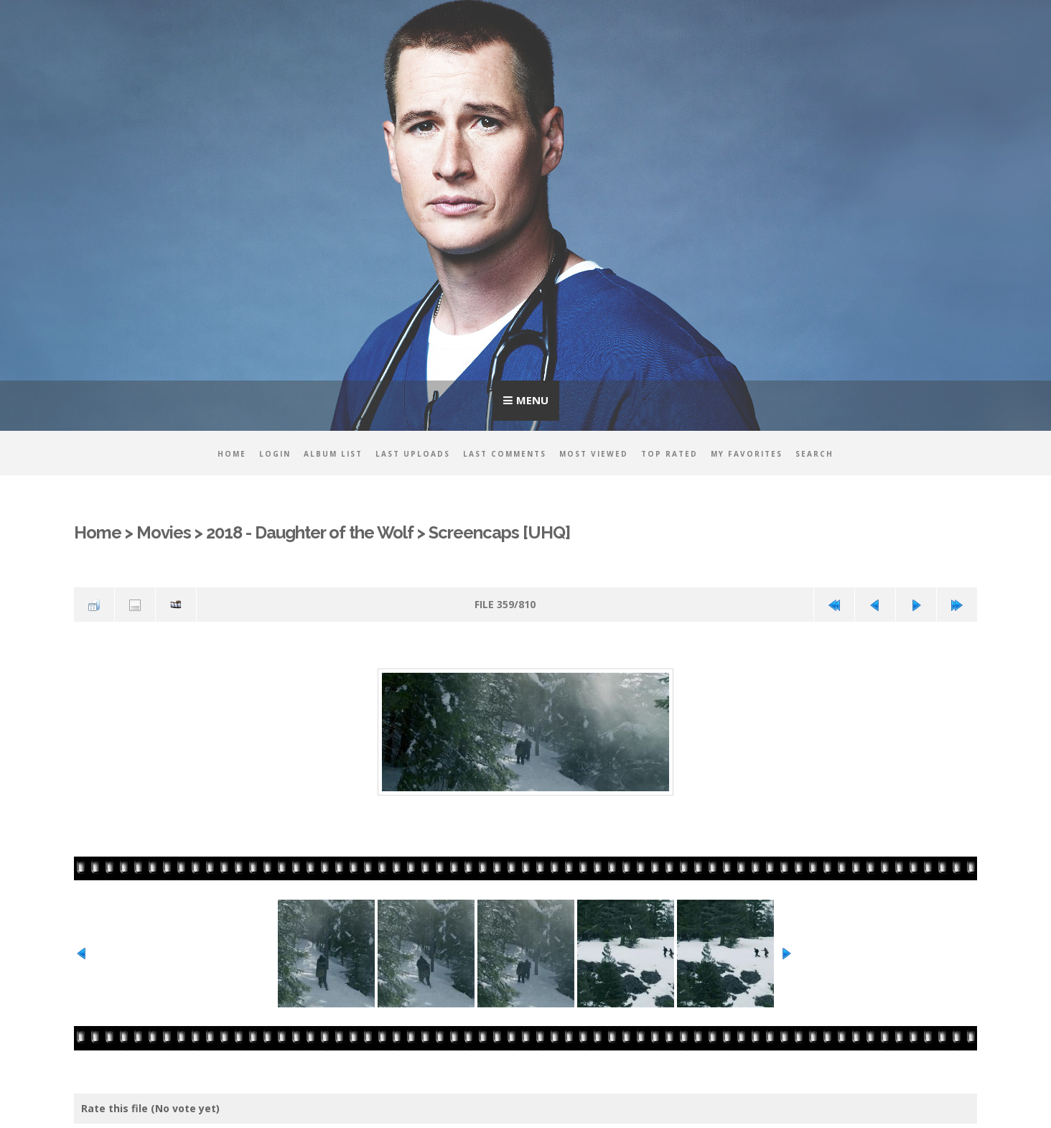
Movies (163, 533)
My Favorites (747, 454)
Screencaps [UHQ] (499, 533)
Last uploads (412, 454)
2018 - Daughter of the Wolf (310, 533)
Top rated (669, 454)
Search (814, 454)
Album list (333, 454)
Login (275, 454)
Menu (532, 400)
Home (232, 454)
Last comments (504, 454)
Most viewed (593, 454)
